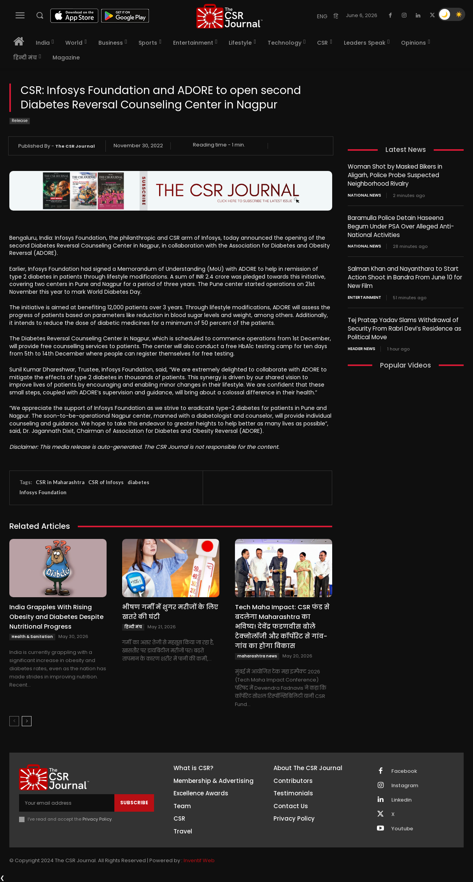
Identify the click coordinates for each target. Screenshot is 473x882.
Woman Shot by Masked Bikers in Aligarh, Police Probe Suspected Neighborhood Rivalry (395, 174)
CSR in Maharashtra (60, 482)
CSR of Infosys (106, 482)
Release (19, 121)
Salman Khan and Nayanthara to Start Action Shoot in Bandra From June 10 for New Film (405, 275)
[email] (66, 802)
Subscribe (134, 802)
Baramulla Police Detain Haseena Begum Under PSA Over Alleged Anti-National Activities (401, 225)
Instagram (405, 785)
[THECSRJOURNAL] (229, 16)
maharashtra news (257, 656)
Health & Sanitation (32, 637)
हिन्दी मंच (133, 627)
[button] (39, 15)
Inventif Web (199, 860)
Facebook (404, 771)
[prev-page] (14, 721)
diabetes (138, 482)
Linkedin (401, 800)
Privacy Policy (97, 819)
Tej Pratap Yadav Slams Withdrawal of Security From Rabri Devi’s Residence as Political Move (404, 325)
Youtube (402, 828)
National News (364, 194)
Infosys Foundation (43, 492)
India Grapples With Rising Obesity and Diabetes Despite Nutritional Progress (56, 617)
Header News (361, 344)
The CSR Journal (75, 146)
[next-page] (27, 721)
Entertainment (364, 294)
